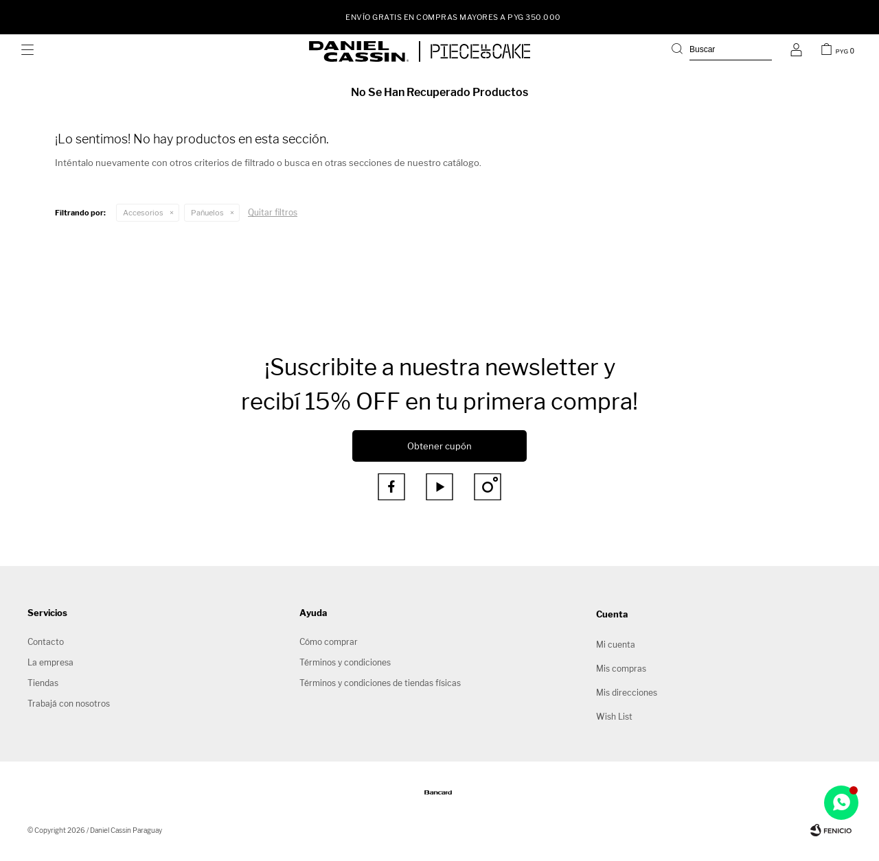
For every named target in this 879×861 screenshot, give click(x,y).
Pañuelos (207, 212)
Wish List (614, 716)
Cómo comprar (328, 642)
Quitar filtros (272, 212)
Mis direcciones (626, 692)
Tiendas (42, 683)
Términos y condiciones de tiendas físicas (380, 683)
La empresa (50, 662)
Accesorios (143, 212)
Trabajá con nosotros (68, 703)
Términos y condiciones (345, 662)
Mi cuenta (615, 644)
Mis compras (621, 668)
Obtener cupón (439, 445)
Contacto (45, 642)
